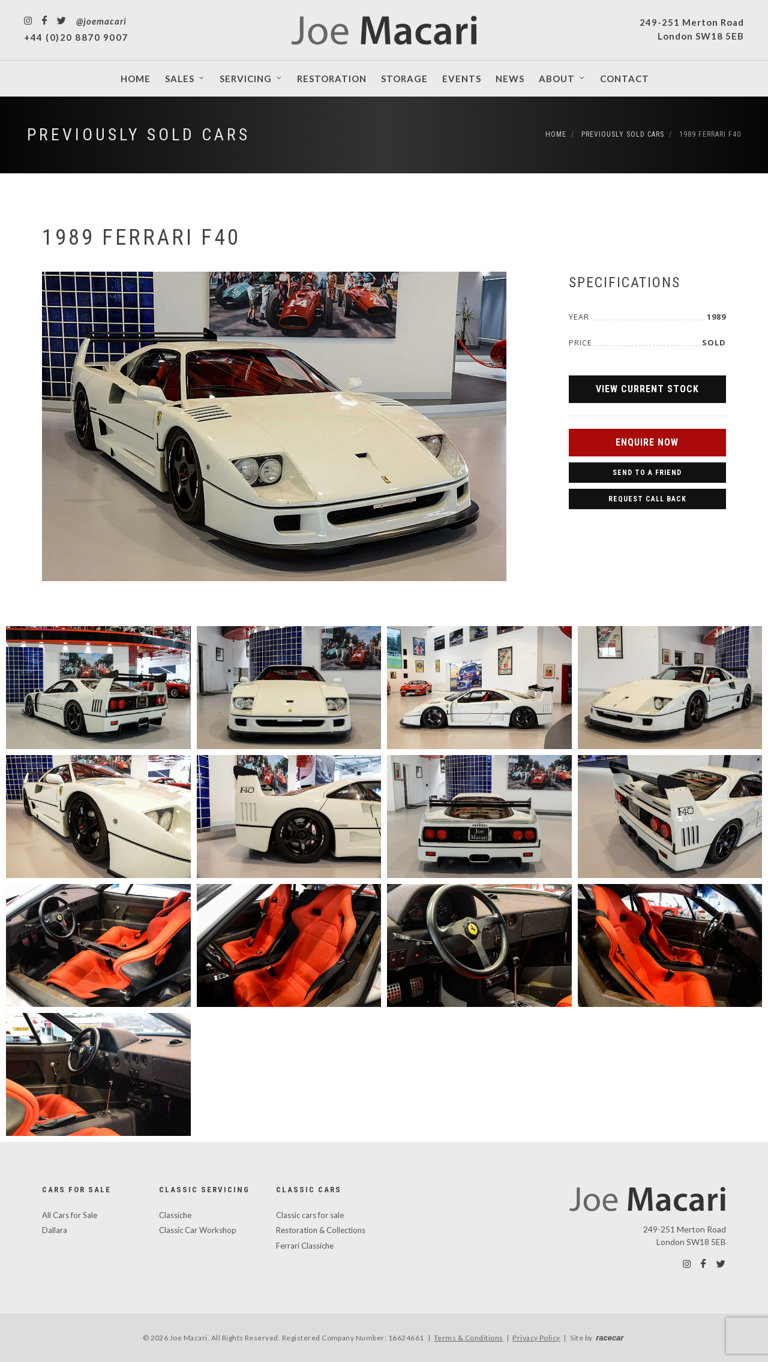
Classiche (175, 1215)
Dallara (54, 1230)
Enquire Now (647, 442)
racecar (609, 1337)
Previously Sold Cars (138, 135)
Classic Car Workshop (197, 1230)
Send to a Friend (647, 472)
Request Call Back (647, 499)
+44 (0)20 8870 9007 (76, 37)
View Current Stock (647, 389)
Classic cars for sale (310, 1215)
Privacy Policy (536, 1337)
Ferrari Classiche (305, 1245)
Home (555, 134)
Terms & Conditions (468, 1337)
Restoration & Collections (320, 1230)
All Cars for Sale (69, 1215)
